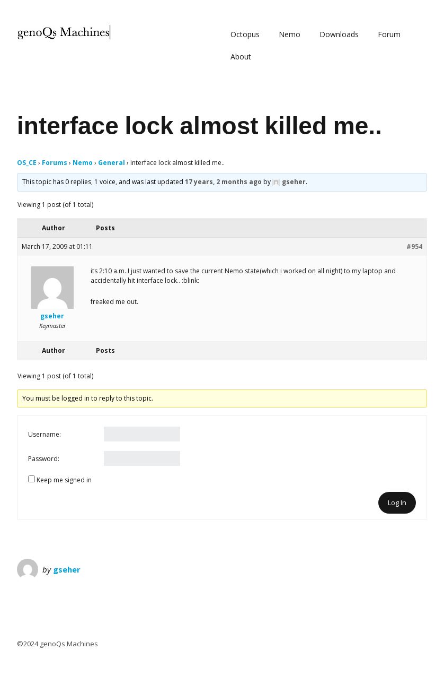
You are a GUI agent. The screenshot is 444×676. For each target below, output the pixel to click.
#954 (414, 246)
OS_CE (27, 162)
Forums (54, 162)
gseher (67, 569)
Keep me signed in (64, 479)
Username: (44, 434)
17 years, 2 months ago (223, 181)
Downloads (339, 34)
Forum (389, 34)
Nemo (289, 34)
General (111, 162)
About (240, 56)
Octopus (245, 34)
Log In (397, 502)
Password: (43, 458)
